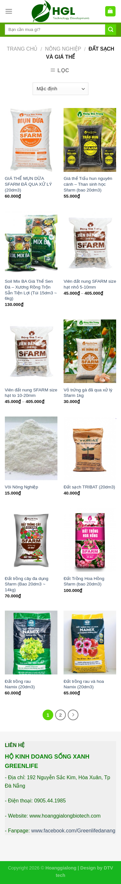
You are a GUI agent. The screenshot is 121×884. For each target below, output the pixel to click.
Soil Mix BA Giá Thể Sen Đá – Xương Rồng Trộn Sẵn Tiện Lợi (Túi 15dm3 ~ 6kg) (31, 290)
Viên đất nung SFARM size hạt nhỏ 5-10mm (90, 284)
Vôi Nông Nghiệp (21, 487)
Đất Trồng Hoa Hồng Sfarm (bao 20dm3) (84, 581)
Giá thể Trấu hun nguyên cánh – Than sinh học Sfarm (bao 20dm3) (88, 184)
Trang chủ (22, 49)
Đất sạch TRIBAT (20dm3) (89, 487)
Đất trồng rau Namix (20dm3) (20, 684)
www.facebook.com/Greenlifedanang (73, 830)
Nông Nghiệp (63, 49)
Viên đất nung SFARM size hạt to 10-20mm (31, 393)
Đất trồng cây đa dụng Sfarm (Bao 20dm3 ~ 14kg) (26, 584)
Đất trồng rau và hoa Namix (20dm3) (84, 684)
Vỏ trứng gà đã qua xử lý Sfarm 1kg (88, 393)
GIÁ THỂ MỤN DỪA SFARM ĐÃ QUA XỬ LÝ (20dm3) (28, 184)
